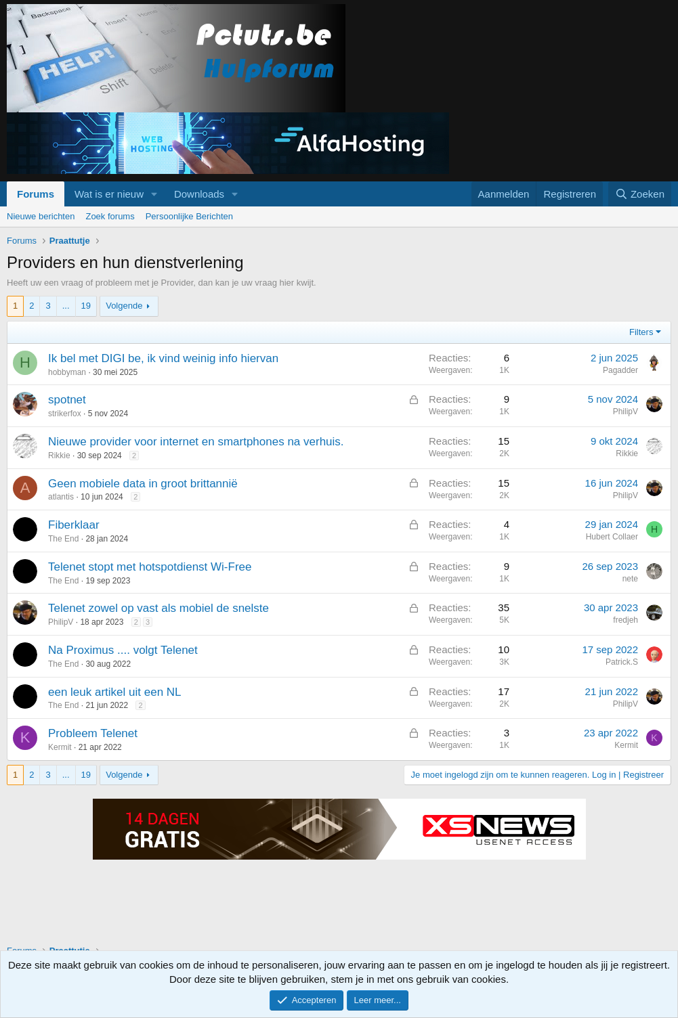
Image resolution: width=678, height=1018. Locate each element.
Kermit (60, 747)
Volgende (124, 306)
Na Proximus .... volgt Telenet (123, 650)
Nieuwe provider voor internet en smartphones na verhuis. (196, 441)
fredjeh (625, 620)
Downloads (199, 194)
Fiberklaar (74, 524)
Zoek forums (109, 216)
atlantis (61, 497)
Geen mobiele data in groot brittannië (143, 483)
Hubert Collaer (612, 536)
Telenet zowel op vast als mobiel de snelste (158, 608)
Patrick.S (622, 662)
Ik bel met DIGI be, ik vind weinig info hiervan (163, 358)
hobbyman (67, 372)
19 (86, 306)
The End (63, 539)
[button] (154, 193)
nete (630, 578)
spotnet (67, 399)
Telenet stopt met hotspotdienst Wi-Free (149, 566)
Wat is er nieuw (109, 194)
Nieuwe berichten (41, 216)
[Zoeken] (640, 193)
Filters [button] (641, 332)
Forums (35, 194)
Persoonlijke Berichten (189, 216)
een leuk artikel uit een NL (115, 692)
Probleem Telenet (92, 733)
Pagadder (620, 370)
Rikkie (59, 455)
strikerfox (64, 413)
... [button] (66, 306)
